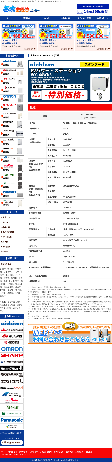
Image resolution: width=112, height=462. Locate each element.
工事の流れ (5, 247)
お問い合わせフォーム (11, 442)
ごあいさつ (46, 18)
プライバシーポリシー (9, 454)
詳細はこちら (29, 49)
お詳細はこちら (102, 49)
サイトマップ (25, 454)
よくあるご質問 (84, 18)
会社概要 (4, 252)
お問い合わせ (102, 18)
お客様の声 (65, 18)
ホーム (9, 18)
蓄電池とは (28, 18)
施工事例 (4, 242)
